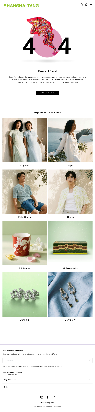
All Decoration (70, 268)
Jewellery (70, 319)
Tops (70, 165)
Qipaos (24, 165)
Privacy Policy (39, 407)
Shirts (70, 216)
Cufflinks (24, 319)
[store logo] (21, 4)
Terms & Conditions (53, 407)
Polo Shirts (24, 216)
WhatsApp (33, 367)
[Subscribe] (89, 360)
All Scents (24, 268)
